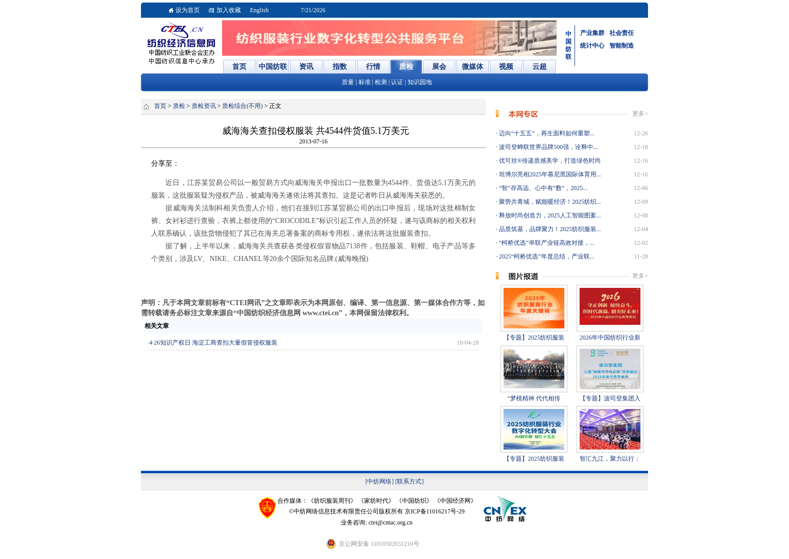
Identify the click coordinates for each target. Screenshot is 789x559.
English (259, 10)
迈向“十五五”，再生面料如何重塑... (545, 133)
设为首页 (187, 10)
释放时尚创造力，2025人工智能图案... (549, 215)
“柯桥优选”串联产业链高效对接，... (545, 242)
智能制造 (621, 45)
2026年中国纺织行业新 (610, 337)
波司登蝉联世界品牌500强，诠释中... (547, 147)
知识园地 (420, 82)
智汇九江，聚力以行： (610, 458)
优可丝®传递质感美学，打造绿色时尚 (549, 160)
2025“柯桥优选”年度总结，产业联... (545, 256)
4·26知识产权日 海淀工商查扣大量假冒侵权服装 (213, 342)
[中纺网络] (380, 481)
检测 (381, 82)
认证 (397, 82)
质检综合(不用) (242, 105)
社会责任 (621, 32)
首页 (160, 105)
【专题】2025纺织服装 (534, 337)
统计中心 (592, 45)
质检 (179, 105)
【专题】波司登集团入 (610, 398)
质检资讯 (204, 105)
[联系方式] (410, 481)
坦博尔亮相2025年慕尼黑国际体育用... (549, 174)
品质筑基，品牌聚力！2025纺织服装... (549, 229)
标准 (364, 82)
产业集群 (592, 32)
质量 (348, 82)
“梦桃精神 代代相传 (534, 398)
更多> (640, 113)
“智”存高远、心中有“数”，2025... (542, 188)
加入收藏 (229, 10)
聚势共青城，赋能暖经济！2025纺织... (549, 201)
